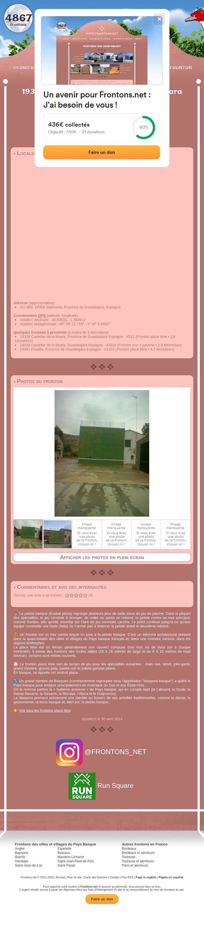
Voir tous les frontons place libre (45, 710)
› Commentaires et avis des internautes (59, 587)
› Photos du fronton (38, 381)
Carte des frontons (95, 877)
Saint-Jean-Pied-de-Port (76, 861)
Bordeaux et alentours (138, 853)
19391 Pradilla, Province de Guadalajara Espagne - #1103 (67, 349)
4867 (18, 17)
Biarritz (20, 857)
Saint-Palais (67, 865)
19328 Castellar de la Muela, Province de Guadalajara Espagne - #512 (77, 336)
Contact (114, 877)
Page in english (146, 877)
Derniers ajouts (34, 67)
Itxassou (64, 853)
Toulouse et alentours (138, 861)
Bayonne (21, 853)
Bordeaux (129, 849)
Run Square (102, 785)
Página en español (170, 877)
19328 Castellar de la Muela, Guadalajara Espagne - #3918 (68, 345)
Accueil (60, 877)
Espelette (65, 849)
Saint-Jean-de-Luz (28, 865)
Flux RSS (127, 877)
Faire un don (102, 899)
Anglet (19, 849)
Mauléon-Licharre (71, 857)
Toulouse (128, 857)
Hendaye (21, 861)
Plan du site (74, 877)
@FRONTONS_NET (102, 752)
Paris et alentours (135, 865)
